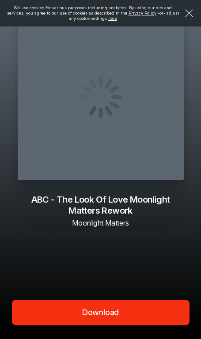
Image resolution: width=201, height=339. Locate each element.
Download (100, 312)
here (112, 18)
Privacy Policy (142, 13)
